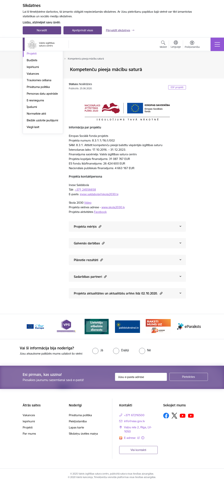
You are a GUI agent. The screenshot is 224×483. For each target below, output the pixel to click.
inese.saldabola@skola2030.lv (99, 194)
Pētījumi (32, 93)
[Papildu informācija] (142, 437)
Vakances (33, 119)
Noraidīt (42, 30)
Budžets (32, 106)
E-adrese (130, 438)
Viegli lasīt (33, 173)
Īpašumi (32, 153)
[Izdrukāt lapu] (196, 68)
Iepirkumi (33, 113)
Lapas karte (76, 427)
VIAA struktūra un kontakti (38, 77)
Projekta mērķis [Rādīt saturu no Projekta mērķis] (87, 226)
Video (88, 202)
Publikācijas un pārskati (42, 86)
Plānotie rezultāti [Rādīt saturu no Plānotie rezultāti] (88, 260)
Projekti (32, 99)
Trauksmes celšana (39, 126)
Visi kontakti (138, 450)
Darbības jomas (37, 70)
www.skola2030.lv (113, 207)
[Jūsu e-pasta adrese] (141, 377)
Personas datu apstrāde (42, 139)
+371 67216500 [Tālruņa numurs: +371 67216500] (134, 415)
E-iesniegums (35, 146)
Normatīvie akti (36, 159)
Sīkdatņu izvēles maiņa (83, 433)
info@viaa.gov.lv (134, 421)
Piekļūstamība (78, 421)
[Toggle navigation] (217, 44)
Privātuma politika (38, 133)
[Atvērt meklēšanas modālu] (163, 45)
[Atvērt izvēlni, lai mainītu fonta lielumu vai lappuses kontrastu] (192, 45)
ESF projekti (177, 87)
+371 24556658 (85, 189)
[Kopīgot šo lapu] (196, 77)
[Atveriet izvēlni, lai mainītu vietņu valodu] (176, 44)
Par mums (29, 433)
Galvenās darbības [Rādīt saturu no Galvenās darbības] (89, 243)
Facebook (100, 212)
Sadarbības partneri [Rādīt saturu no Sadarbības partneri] (90, 277)
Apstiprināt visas (82, 30)
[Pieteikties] (188, 377)
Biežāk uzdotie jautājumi (42, 166)
